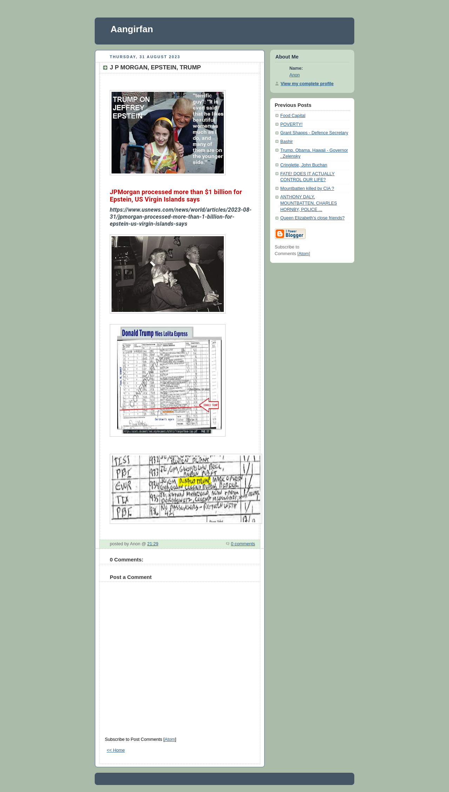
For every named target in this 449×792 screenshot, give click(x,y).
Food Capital (293, 115)
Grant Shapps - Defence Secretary (314, 132)
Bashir (286, 141)
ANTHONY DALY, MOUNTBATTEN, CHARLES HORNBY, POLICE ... (308, 203)
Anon (294, 75)
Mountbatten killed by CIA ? (307, 188)
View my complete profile (307, 83)
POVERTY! (291, 124)
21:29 (153, 543)
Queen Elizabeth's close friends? (312, 218)
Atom (170, 739)
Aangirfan (131, 29)
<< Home (116, 750)
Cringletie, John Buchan (303, 165)
